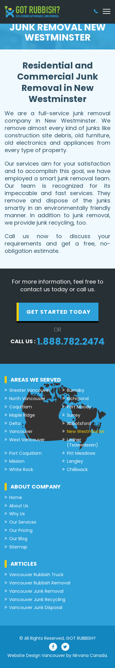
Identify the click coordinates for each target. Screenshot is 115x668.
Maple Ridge (22, 415)
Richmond (78, 398)
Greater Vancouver (29, 390)
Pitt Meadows (81, 453)
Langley (75, 461)
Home (15, 497)
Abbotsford (79, 423)
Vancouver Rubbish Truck (36, 574)
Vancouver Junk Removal (36, 591)
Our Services (22, 522)
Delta (15, 423)
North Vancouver (27, 398)
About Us (18, 506)
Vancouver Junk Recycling (37, 599)
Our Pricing (21, 530)
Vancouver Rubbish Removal (39, 583)
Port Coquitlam (25, 453)
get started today (58, 312)
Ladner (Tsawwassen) (82, 442)
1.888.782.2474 (71, 341)
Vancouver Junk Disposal (35, 607)
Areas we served (35, 379)
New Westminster (86, 431)
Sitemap (18, 547)
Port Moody (79, 407)
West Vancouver (27, 439)
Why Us (17, 514)
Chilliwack (77, 469)
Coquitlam (20, 407)
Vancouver (21, 431)
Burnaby (75, 390)
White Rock (21, 469)
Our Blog (18, 538)
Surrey (73, 415)
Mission (17, 461)
